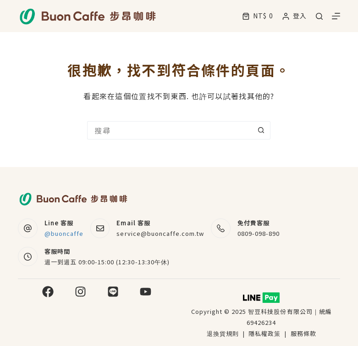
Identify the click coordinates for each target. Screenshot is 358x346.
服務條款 (303, 333)
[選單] (336, 16)
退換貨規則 (223, 333)
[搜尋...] (169, 130)
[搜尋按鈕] (261, 130)
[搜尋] (319, 16)
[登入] (294, 16)
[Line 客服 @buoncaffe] (28, 228)
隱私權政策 (265, 333)
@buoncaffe (63, 233)
